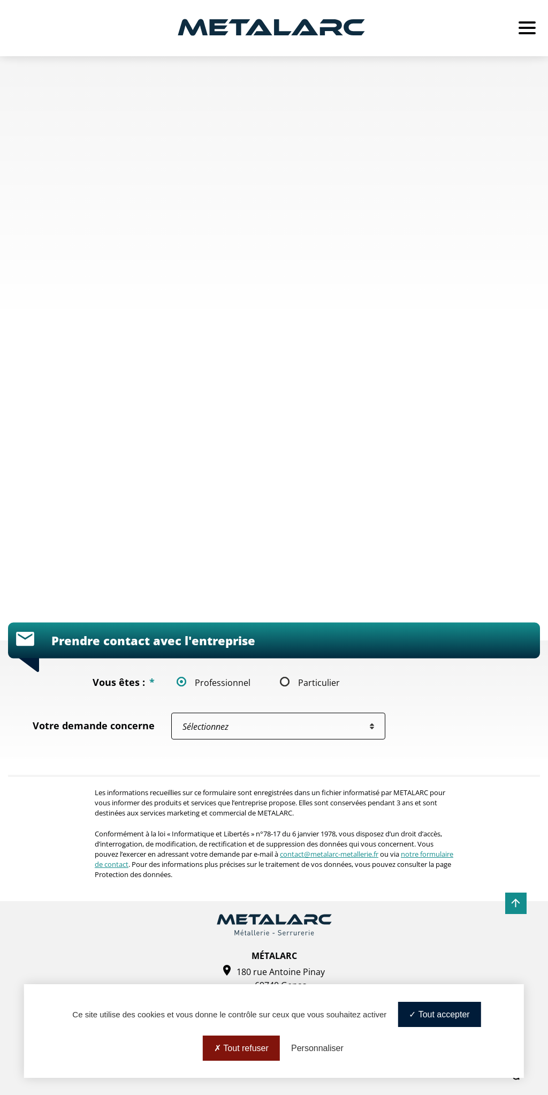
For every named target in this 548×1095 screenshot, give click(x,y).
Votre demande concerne (94, 726)
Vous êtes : (124, 682)
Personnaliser (317, 1048)
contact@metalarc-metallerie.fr (329, 854)
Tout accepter (439, 1014)
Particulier (319, 682)
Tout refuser (241, 1048)
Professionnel (222, 682)
